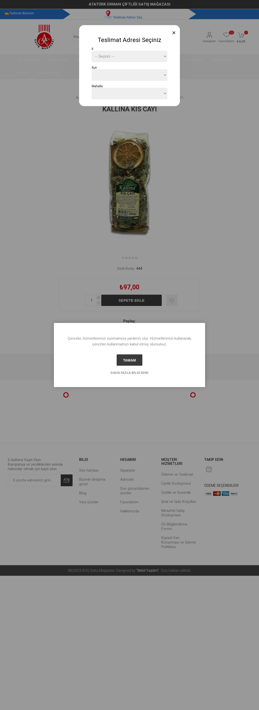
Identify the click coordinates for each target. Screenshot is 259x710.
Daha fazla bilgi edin (129, 373)
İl (92, 49)
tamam (129, 360)
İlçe (94, 67)
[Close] (174, 32)
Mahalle (97, 86)
